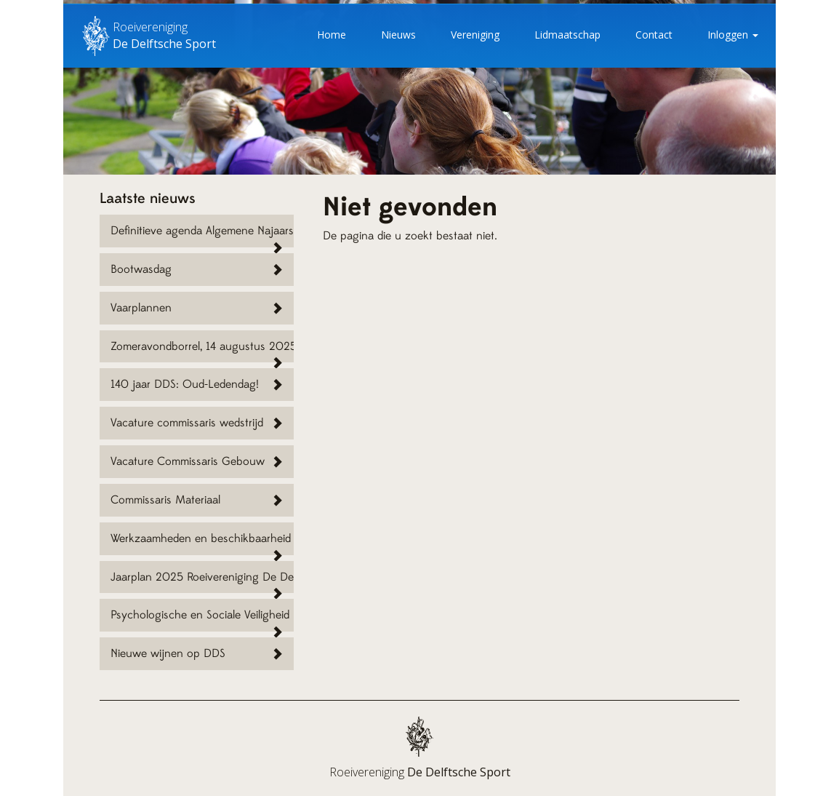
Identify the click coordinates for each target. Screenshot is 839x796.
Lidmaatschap (567, 34)
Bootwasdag (141, 269)
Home (331, 34)
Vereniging (475, 34)
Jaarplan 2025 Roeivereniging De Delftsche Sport (202, 577)
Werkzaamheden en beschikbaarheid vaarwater (202, 538)
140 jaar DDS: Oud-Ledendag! (185, 384)
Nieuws (398, 34)
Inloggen (732, 34)
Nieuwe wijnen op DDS (168, 653)
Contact (654, 34)
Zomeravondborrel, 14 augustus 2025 (202, 346)
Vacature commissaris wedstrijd (187, 422)
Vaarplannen (141, 308)
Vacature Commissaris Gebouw (188, 461)
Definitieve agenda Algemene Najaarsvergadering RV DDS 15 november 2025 (202, 230)
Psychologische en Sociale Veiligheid (200, 615)
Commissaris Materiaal (165, 500)
